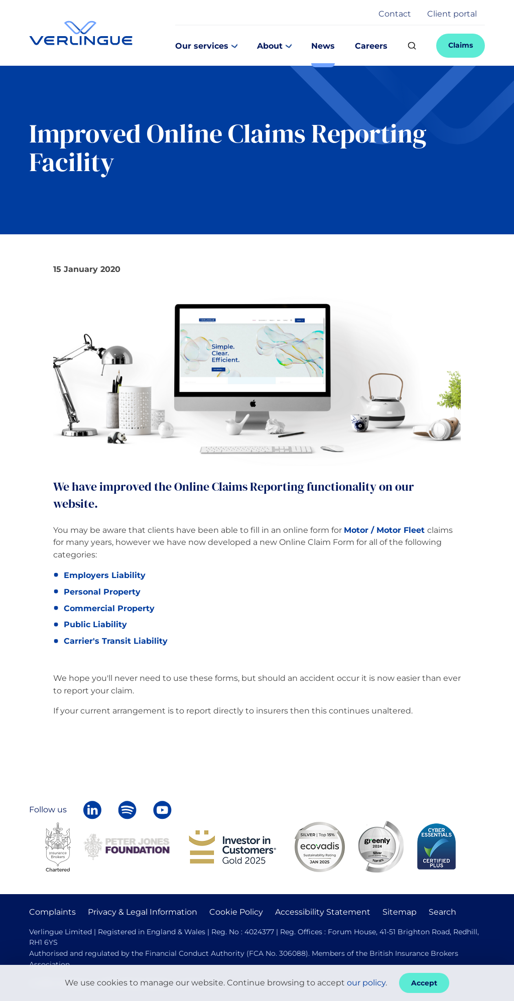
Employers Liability (105, 575)
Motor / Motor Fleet (384, 530)
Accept (424, 982)
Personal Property (102, 592)
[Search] (412, 46)
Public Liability (95, 624)
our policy (366, 982)
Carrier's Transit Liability (116, 641)
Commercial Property (109, 608)
